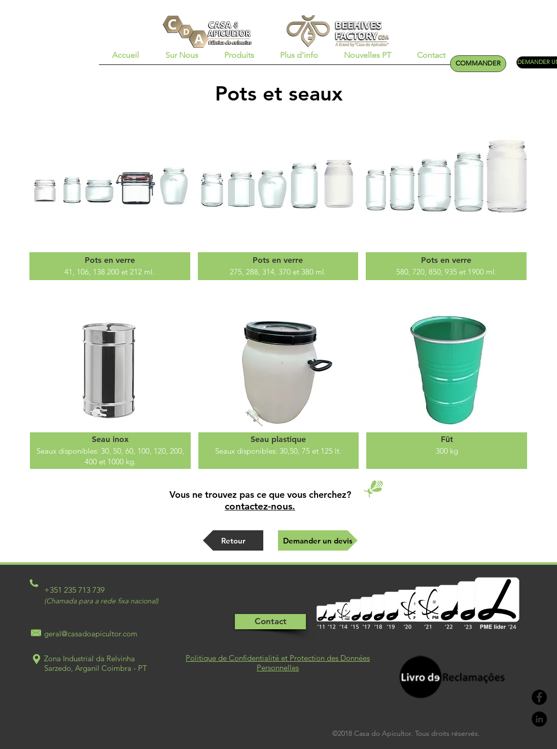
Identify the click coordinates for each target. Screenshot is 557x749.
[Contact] (270, 621)
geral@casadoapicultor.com (90, 633)
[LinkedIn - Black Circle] (539, 719)
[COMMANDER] (478, 63)
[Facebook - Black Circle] (539, 697)
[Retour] (233, 540)
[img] (109, 200)
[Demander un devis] (318, 540)
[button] (181, 58)
